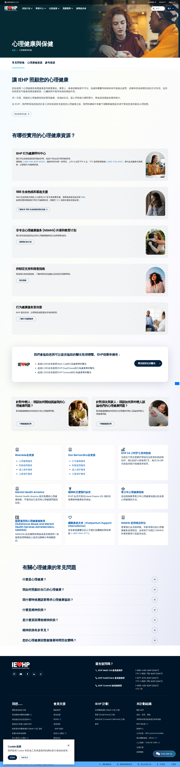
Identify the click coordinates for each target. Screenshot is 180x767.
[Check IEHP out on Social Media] (14, 674)
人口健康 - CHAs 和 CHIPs (147, 742)
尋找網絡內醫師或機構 (21, 714)
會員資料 (57, 724)
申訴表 (56, 719)
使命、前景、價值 (143, 714)
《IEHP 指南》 (59, 728)
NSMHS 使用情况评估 (133, 523)
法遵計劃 (140, 747)
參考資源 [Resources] (50, 62)
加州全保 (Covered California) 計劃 (110, 719)
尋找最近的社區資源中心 (21, 719)
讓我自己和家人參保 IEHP (22, 724)
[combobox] (158, 8)
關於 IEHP (140, 710)
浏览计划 (27, 8)
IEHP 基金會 (141, 724)
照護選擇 (68, 8)
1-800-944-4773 (80, 533)
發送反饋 (57, 714)
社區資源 (54, 8)
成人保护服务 (25, 469)
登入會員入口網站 (19, 738)
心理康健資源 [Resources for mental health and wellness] (34, 62)
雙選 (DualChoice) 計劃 (105, 714)
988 (83, 197)
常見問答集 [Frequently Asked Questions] (18, 62)
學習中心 (41, 8)
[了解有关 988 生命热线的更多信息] (33, 209)
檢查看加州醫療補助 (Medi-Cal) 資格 (27, 728)
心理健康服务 (25, 461)
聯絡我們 (57, 710)
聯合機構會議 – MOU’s (145, 738)
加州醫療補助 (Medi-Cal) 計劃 (107, 710)
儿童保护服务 (25, 473)
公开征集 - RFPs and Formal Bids (150, 733)
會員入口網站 (59, 733)
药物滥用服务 (25, 465)
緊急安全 (57, 738)
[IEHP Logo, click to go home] (11, 8)
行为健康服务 (78, 461)
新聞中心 (140, 728)
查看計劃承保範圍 (19, 733)
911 (58, 200)
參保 (96, 724)
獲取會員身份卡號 (19, 710)
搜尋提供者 (81, 8)
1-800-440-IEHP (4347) (33, 161)
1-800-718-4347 (114, 161)
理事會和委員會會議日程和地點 (148, 719)
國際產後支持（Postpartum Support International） (90, 524)
